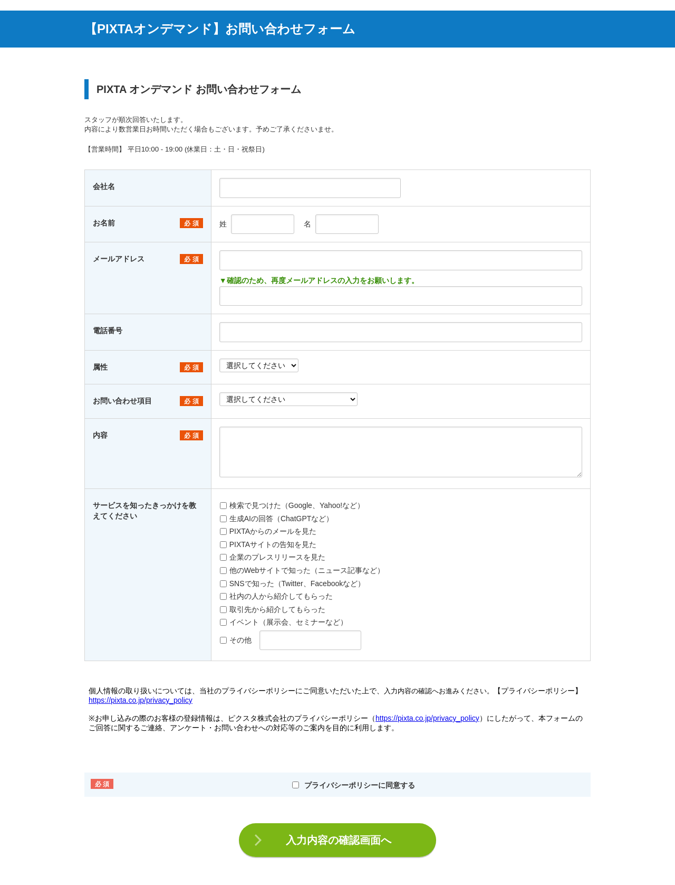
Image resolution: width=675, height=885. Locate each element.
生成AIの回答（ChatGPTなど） (277, 518)
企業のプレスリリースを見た (272, 557)
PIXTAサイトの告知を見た (268, 544)
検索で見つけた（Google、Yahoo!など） (292, 505)
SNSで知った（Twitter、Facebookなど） (292, 583)
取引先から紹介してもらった (272, 609)
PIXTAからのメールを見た (268, 531)
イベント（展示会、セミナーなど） (284, 622)
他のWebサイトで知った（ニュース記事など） (302, 570)
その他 (236, 640)
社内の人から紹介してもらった (276, 596)
